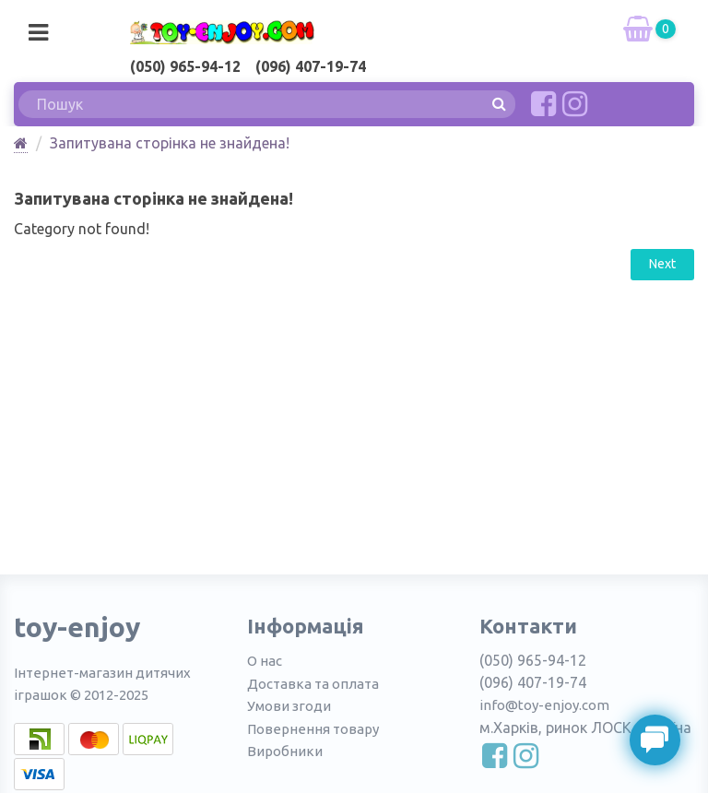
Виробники (285, 751)
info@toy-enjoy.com (544, 705)
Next (662, 263)
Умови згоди (289, 706)
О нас (264, 661)
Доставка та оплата (313, 684)
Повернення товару (313, 729)
